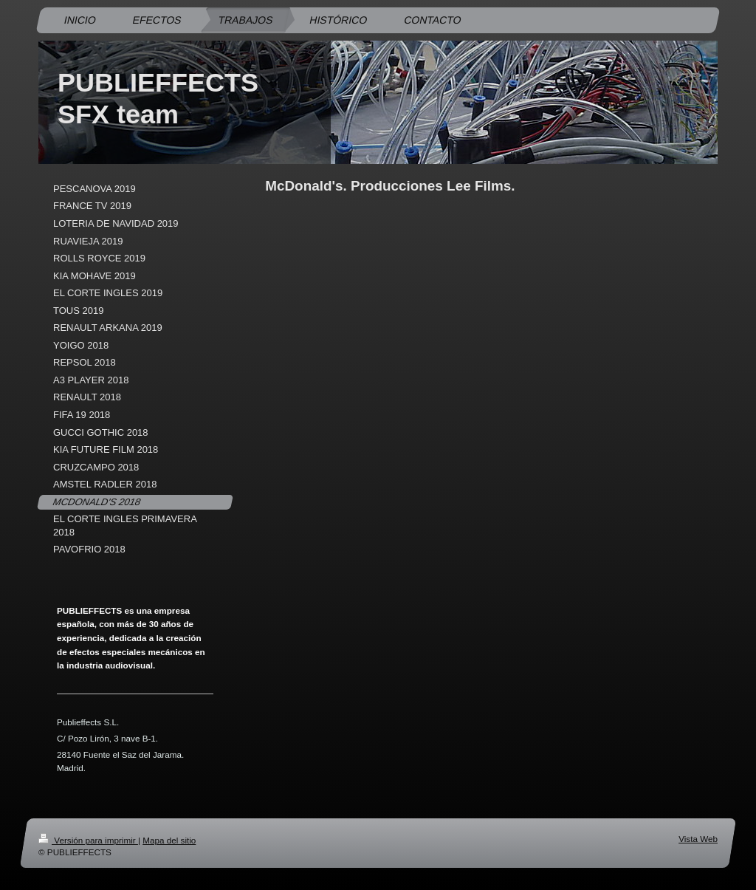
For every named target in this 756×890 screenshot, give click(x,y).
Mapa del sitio (169, 840)
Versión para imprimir (88, 840)
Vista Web (698, 838)
